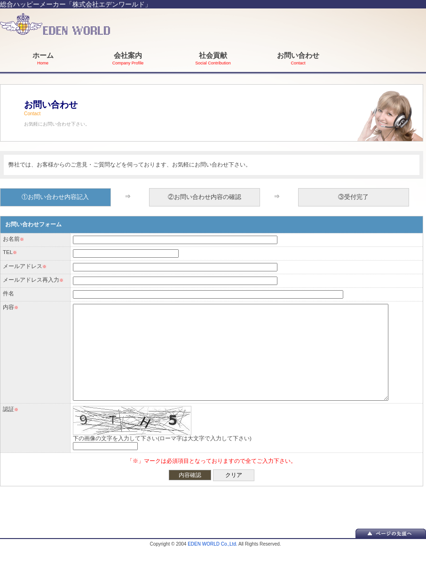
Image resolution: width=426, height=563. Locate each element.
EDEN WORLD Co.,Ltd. (212, 544)
